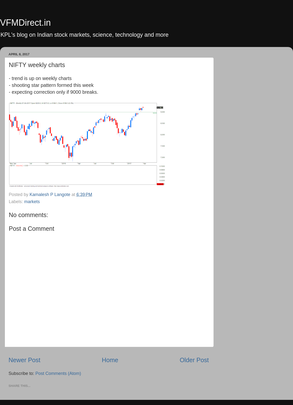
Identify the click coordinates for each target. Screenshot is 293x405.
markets (32, 201)
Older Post (194, 360)
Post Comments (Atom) (58, 373)
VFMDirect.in (25, 23)
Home (110, 360)
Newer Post (24, 360)
